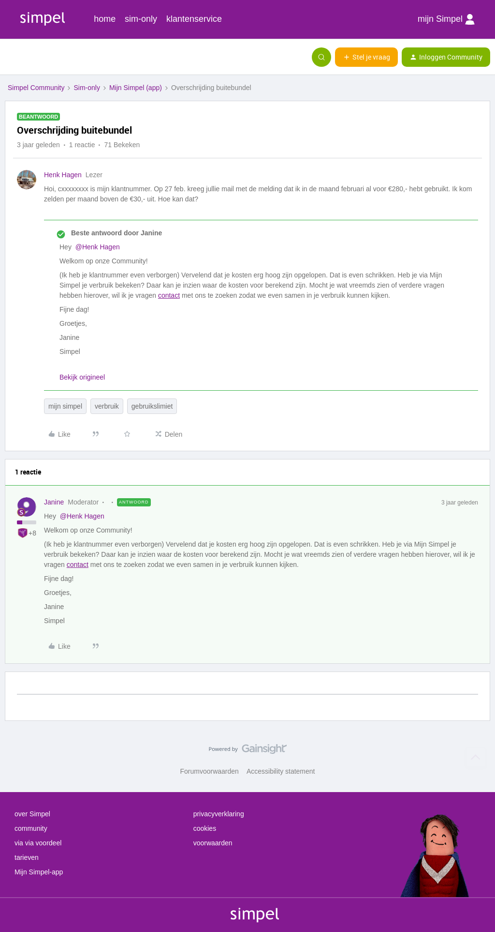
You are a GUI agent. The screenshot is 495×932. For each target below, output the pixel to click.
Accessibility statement (281, 771)
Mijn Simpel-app (39, 872)
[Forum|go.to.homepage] (55, 57)
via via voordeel (38, 843)
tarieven (27, 857)
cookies (204, 828)
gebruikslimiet (152, 406)
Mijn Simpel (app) (135, 88)
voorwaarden (213, 843)
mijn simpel (65, 406)
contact (169, 295)
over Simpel (32, 814)
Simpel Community (36, 88)
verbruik (107, 406)
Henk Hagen (63, 175)
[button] (10, 59)
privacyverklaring (218, 814)
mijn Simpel (446, 19)
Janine (54, 502)
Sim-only (86, 88)
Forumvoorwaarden (209, 771)
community (31, 828)
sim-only (141, 19)
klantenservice (194, 19)
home (105, 19)
